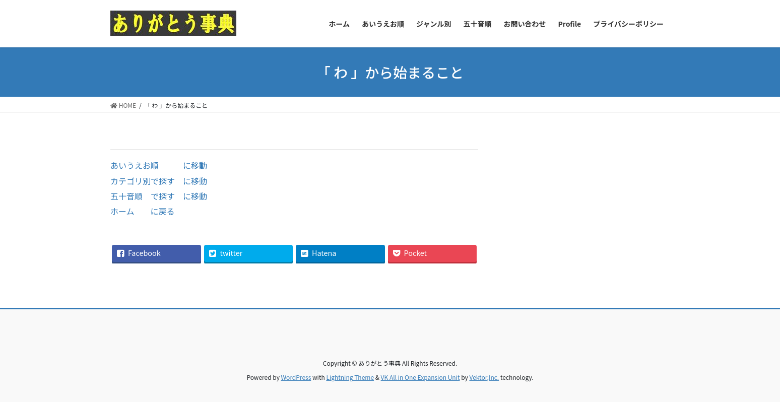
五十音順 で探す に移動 (158, 196)
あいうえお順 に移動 (158, 165)
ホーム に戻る (142, 211)
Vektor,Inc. (484, 377)
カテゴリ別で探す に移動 (158, 181)
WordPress (296, 377)
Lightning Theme (350, 377)
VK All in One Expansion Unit (420, 377)
